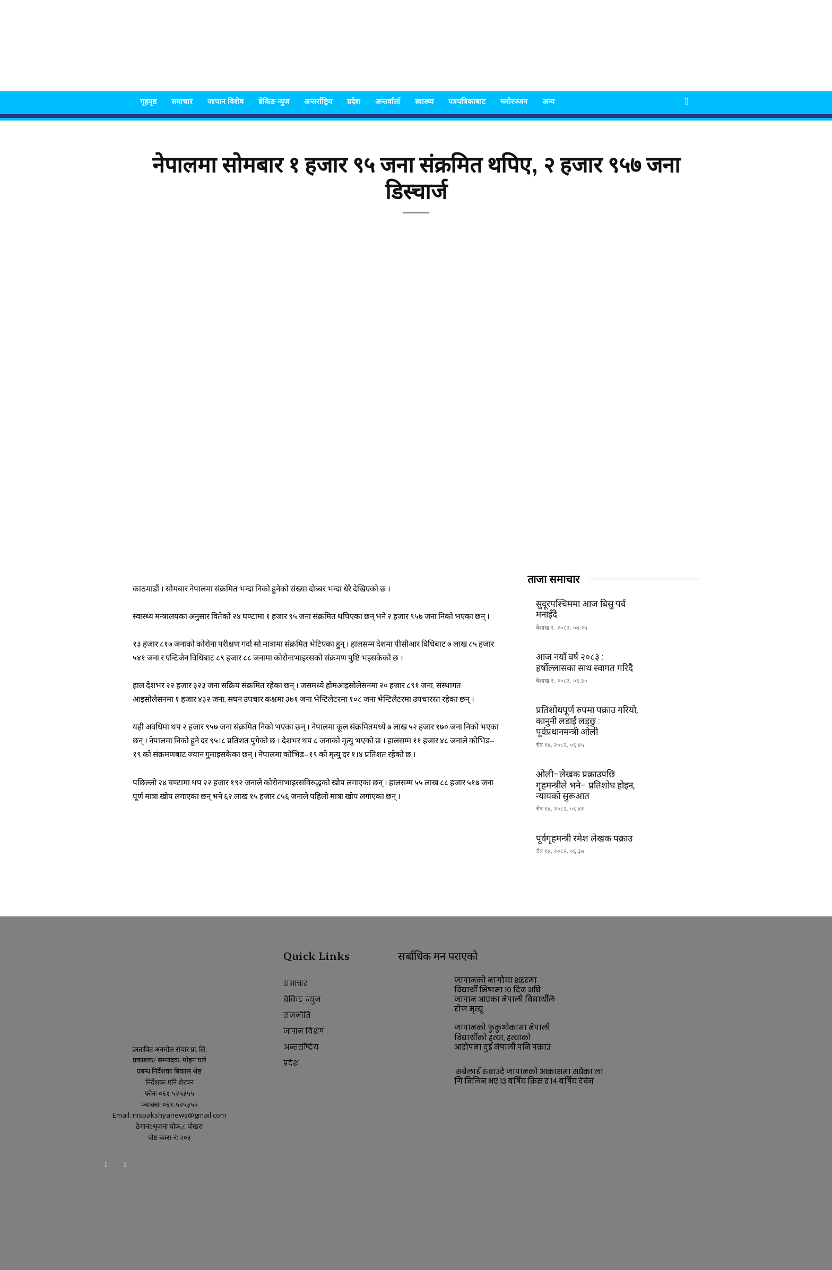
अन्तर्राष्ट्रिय (318, 101)
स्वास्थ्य (424, 101)
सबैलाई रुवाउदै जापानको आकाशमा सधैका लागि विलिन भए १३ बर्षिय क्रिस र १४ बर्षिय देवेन (528, 1076)
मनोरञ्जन (513, 101)
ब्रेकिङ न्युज (273, 101)
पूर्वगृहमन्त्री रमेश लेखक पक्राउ (584, 838)
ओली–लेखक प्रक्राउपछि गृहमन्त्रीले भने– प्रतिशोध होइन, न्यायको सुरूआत (585, 785)
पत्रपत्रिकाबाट (467, 101)
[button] (686, 102)
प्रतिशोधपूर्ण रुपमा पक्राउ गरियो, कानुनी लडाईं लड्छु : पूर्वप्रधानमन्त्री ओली (587, 721)
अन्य (548, 101)
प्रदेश (353, 101)
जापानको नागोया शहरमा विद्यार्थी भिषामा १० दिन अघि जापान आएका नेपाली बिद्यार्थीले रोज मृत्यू (504, 995)
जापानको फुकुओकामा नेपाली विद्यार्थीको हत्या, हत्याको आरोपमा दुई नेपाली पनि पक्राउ (502, 1037)
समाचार (182, 101)
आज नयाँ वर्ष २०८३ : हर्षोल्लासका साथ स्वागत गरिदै (584, 662)
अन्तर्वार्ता (387, 101)
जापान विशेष (225, 101)
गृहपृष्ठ (148, 101)
